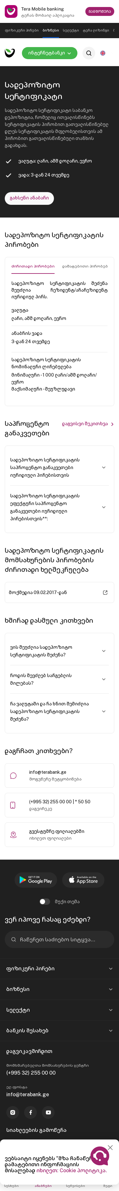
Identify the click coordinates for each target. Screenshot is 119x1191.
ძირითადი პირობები (33, 266)
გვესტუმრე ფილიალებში (56, 831)
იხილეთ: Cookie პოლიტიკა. (71, 1170)
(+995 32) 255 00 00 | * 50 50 (59, 801)
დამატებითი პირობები (86, 266)
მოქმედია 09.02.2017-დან (38, 592)
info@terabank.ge (47, 772)
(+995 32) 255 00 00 (31, 1073)
